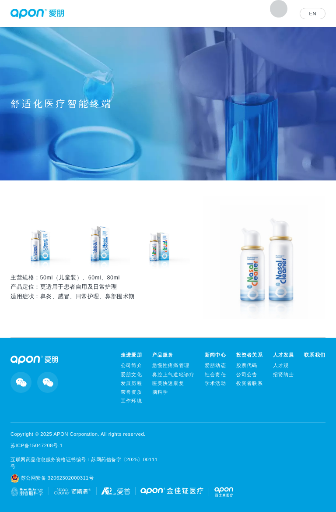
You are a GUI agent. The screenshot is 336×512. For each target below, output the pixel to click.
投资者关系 (249, 354)
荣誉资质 (131, 392)
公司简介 (131, 365)
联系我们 (315, 354)
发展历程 (131, 383)
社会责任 (215, 374)
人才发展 (283, 354)
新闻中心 (215, 354)
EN (312, 13)
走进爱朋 (131, 354)
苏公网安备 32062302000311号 (52, 478)
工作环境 (131, 400)
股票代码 (247, 365)
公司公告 (247, 374)
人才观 (281, 365)
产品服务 (163, 354)
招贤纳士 (283, 374)
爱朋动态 (215, 365)
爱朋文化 (131, 374)
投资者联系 (249, 383)
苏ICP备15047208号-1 (36, 445)
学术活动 (215, 383)
